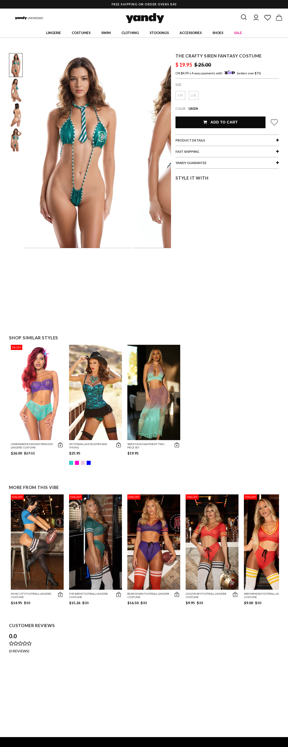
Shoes (217, 33)
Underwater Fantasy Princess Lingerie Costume (32, 445)
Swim (106, 33)
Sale (238, 33)
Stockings (159, 33)
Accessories (191, 33)
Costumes (81, 33)
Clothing (130, 33)
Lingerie (53, 33)
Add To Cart (220, 122)
